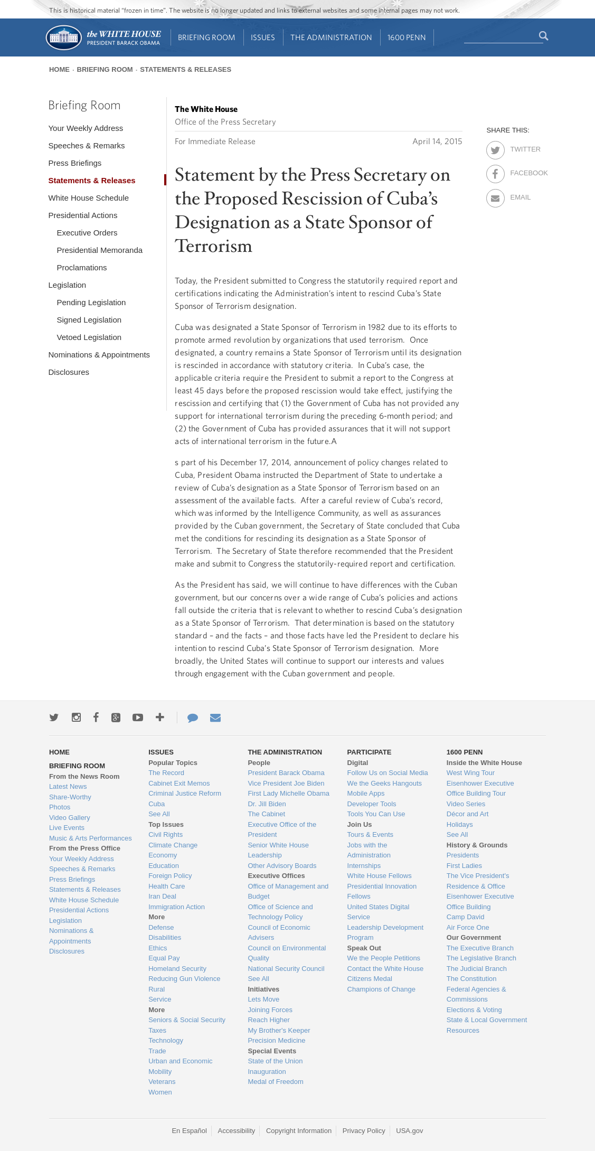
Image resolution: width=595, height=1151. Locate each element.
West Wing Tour (471, 773)
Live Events (66, 828)
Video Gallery (69, 818)
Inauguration (267, 1071)
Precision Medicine (276, 1040)
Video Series (466, 804)
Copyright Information (299, 1131)
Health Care (166, 886)
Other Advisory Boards (282, 866)
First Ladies (464, 866)
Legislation (67, 284)
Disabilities (164, 937)
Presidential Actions (82, 215)
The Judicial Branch (477, 969)
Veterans (161, 1082)
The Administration (331, 37)
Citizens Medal (369, 979)
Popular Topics (172, 763)
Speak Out (364, 948)
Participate (369, 752)
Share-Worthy (70, 797)
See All (158, 814)
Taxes (157, 1030)
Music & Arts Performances (90, 838)
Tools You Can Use (376, 814)
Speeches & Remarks (86, 145)
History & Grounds (477, 845)
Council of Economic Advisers (279, 932)
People (259, 763)
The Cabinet (266, 814)
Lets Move (263, 999)
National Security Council (286, 969)
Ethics (157, 948)
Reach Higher (269, 1020)
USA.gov (409, 1131)
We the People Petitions (384, 958)
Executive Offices (276, 876)
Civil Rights (165, 834)
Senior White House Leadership (278, 850)
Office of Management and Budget (288, 891)
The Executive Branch (480, 948)
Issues (263, 37)
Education (163, 866)
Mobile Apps (366, 793)
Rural (156, 989)
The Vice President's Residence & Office (478, 881)
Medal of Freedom (276, 1082)
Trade (157, 1051)
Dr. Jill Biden (267, 804)
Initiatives (263, 989)
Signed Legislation (88, 319)
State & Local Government (487, 1020)
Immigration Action (176, 907)
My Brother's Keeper (279, 1030)
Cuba (156, 804)
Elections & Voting (474, 1010)
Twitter (519, 147)
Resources (463, 1030)
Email (519, 195)
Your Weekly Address (85, 128)
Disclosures (68, 371)
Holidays (460, 824)
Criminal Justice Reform (184, 793)
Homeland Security (177, 969)
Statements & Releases (185, 69)
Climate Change (172, 845)
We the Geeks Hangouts (384, 783)
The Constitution (472, 979)
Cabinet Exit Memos (179, 783)
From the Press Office (84, 848)
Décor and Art (468, 814)
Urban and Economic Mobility (180, 1066)
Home (59, 69)
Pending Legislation (91, 302)
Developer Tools (371, 804)
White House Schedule (88, 197)
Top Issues (166, 824)
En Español (189, 1131)
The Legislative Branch (481, 958)
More (156, 917)
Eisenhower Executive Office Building (480, 901)
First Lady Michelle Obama (288, 793)
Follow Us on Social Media (387, 773)
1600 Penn (407, 37)
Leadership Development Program (385, 932)
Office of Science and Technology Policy (280, 912)
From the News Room (84, 776)
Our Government (474, 937)
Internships (364, 866)
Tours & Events (370, 834)
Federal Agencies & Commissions (476, 994)
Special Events (272, 1051)
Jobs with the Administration (369, 850)
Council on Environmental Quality (287, 953)
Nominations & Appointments (99, 354)
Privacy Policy (364, 1131)
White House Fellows (379, 876)
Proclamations (81, 267)
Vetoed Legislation (88, 337)
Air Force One (468, 927)
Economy (162, 855)
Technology (165, 1040)
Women (160, 1092)
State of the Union (275, 1061)
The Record (166, 773)
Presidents (463, 855)
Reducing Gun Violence (184, 979)
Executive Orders (86, 232)
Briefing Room (206, 37)
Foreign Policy (170, 876)
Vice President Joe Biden (286, 783)
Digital (358, 763)
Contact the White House (385, 969)
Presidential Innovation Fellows (382, 891)
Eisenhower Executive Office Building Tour (480, 788)
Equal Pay (164, 958)
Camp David (466, 917)
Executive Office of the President (282, 829)
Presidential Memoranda (99, 250)
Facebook (519, 171)
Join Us (359, 824)
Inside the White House (484, 763)
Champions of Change (381, 989)
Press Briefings (74, 162)
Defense (161, 927)
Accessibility (237, 1131)
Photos (59, 807)
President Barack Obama (286, 773)
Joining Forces (270, 1010)
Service (159, 999)
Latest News (68, 786)
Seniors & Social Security (186, 1020)
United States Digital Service (378, 912)
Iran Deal (162, 896)
